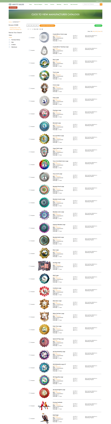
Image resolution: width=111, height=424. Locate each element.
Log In (97, 1)
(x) (19, 21)
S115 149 (55, 149)
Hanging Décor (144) (15, 27)
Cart (101, 1)
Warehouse (14, 47)
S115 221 (55, 353)
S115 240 (55, 391)
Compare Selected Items (47, 25)
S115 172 (55, 187)
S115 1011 (55, 35)
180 (96, 31)
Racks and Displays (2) (15, 29)
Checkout (98, 25)
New (12, 42)
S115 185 (55, 264)
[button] (101, 4)
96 (93, 31)
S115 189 (55, 289)
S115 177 (55, 238)
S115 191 (55, 314)
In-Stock (13, 44)
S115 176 (55, 226)
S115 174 (55, 200)
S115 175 (55, 213)
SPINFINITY (58, 36)
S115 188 (55, 276)
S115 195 (55, 340)
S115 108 (55, 73)
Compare (32, 37)
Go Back (13, 7)
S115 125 (55, 111)
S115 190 (55, 302)
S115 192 (55, 327)
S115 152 (55, 162)
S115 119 (55, 99)
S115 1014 (55, 48)
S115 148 (55, 137)
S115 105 (55, 60)
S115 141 (55, 124)
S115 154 (55, 175)
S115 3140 (55, 416)
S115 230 (55, 378)
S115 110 (55, 86)
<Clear (10, 37)
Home (10, 22)
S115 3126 (55, 403)
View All (100, 31)
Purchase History (15, 39)
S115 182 (55, 251)
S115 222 (55, 365)
